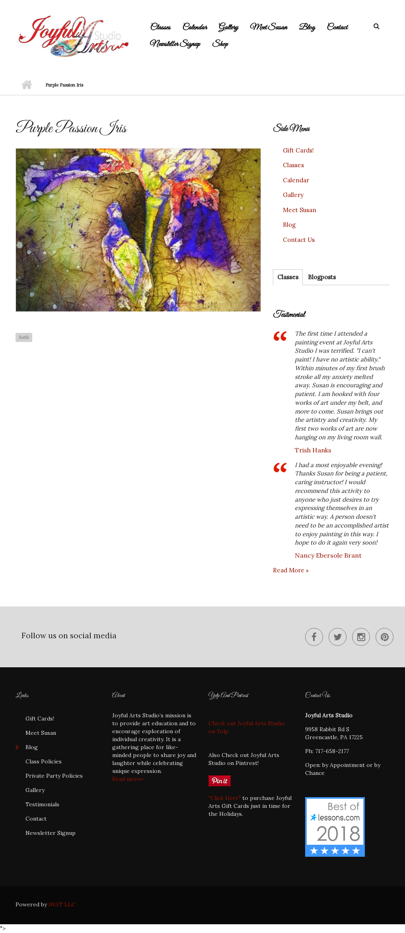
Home (26, 85)
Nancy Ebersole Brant (328, 555)
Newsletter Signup (175, 44)
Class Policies (43, 761)
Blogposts (322, 277)
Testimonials (42, 804)
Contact (337, 28)
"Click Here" (224, 798)
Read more (289, 570)
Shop (220, 44)
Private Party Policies (54, 775)
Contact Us (299, 239)
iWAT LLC (62, 904)
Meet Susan (268, 28)
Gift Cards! (298, 150)
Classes (160, 28)
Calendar (194, 28)
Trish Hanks (313, 450)
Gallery (228, 28)
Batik (24, 337)
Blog (307, 28)
